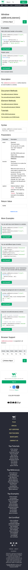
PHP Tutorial (14, 461)
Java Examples (13, 510)
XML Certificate (14, 537)
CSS (11, 5)
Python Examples (13, 504)
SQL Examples (13, 502)
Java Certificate (14, 532)
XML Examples (13, 511)
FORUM (11, 549)
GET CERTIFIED (14, 429)
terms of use (8, 562)
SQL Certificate (14, 526)
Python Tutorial (14, 456)
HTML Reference (13, 473)
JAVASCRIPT (18, 5)
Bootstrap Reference (13, 482)
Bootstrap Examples (13, 507)
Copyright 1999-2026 (10, 564)
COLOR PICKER (14, 395)
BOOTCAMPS (14, 437)
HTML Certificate (14, 520)
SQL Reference (13, 477)
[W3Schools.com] (14, 418)
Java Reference (13, 486)
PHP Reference (13, 483)
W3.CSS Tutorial (14, 458)
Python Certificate (14, 528)
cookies (12, 562)
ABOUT (16, 549)
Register (16, 390)
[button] (13, 2)
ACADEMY (13, 551)
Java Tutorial (14, 462)
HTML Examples (13, 496)
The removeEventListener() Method (10, 97)
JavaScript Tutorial (14, 452)
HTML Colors (13, 485)
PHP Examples (13, 508)
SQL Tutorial (14, 455)
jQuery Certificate (14, 531)
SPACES (14, 426)
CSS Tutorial (14, 450)
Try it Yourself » (7, 49)
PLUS (14, 422)
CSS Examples (13, 498)
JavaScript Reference (13, 476)
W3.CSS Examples (13, 505)
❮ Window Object (8, 22)
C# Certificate (14, 535)
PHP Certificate (14, 529)
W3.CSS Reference (13, 480)
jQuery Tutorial (14, 465)
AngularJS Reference (13, 487)
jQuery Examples (13, 513)
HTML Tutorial (14, 449)
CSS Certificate (14, 522)
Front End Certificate (14, 525)
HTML (6, 5)
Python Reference (13, 479)
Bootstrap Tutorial (14, 459)
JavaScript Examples (13, 499)
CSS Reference (13, 474)
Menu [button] (8, 2)
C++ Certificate (14, 534)
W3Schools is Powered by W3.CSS (15, 566)
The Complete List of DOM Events (10, 117)
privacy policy (19, 562)
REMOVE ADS (13, 211)
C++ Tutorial (14, 464)
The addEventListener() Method (9, 94)
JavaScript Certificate (14, 523)
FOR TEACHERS (14, 433)
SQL (25, 5)
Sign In (14, 381)
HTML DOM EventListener (8, 114)
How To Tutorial (14, 453)
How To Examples (13, 501)
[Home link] (3, 2)
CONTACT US (14, 440)
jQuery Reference (13, 489)
